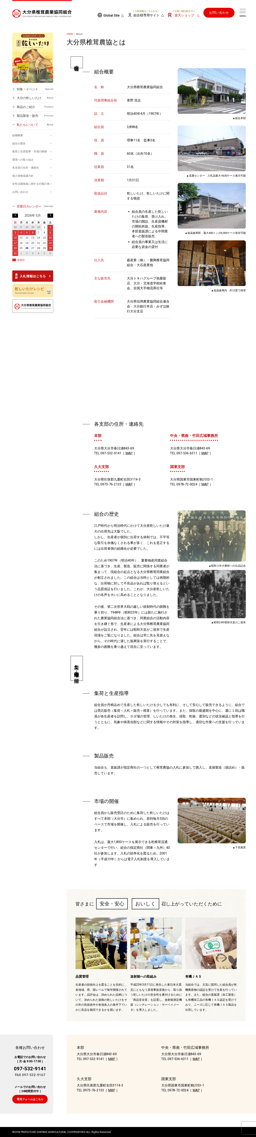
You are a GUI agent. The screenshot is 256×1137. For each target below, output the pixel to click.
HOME (70, 34)
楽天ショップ (184, 13)
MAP (129, 453)
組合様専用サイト (146, 13)
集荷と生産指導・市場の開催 (29, 151)
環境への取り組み (23, 159)
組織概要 (17, 135)
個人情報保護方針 (23, 175)
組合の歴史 (19, 143)
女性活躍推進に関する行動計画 (31, 183)
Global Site (111, 15)
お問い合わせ (219, 13)
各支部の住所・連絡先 (25, 167)
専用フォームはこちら (30, 1099)
